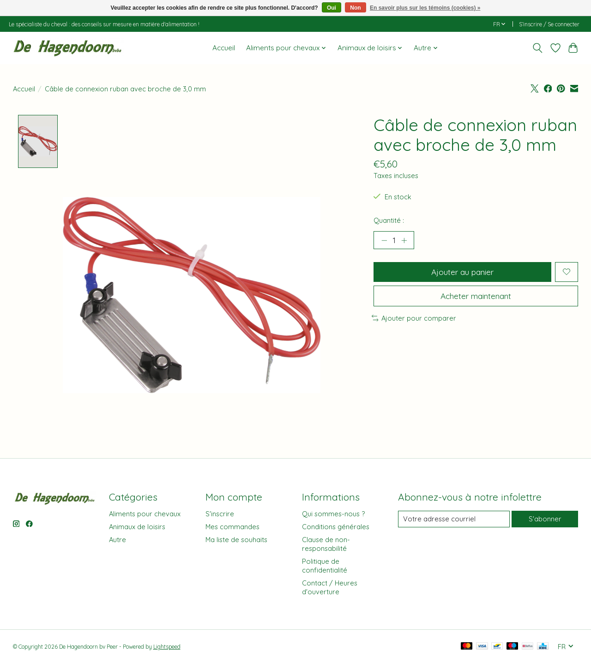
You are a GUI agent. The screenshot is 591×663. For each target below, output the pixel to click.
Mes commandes (232, 526)
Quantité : (389, 220)
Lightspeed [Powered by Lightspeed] (167, 647)
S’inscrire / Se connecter (549, 24)
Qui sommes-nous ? (333, 513)
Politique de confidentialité (324, 566)
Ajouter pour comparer (414, 318)
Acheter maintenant (476, 296)
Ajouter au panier (462, 272)
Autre (117, 539)
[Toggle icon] (537, 48)
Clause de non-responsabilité (326, 544)
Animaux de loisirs (137, 526)
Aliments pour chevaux (145, 513)
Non (355, 8)
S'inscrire (219, 513)
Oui (331, 8)
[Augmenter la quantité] (404, 240)
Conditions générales (335, 526)
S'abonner (545, 519)
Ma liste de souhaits (236, 539)
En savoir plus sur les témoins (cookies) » (425, 8)
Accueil (223, 47)
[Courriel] (453, 519)
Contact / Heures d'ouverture (329, 588)
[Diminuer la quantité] (384, 240)
